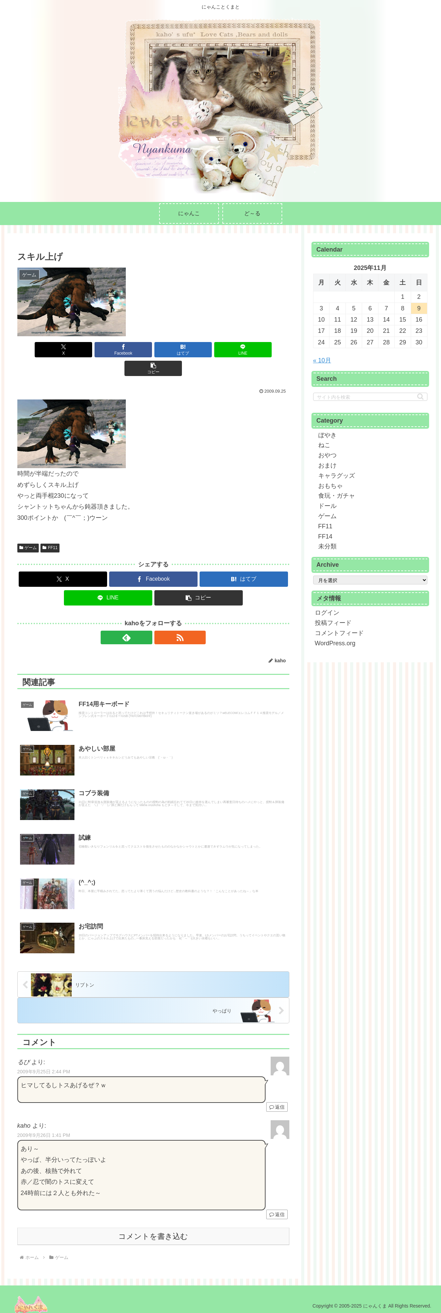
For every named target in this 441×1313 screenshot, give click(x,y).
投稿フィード (333, 622)
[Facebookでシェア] (107, 349)
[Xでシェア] (62, 349)
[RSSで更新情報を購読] (161, 619)
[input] (370, 397)
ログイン (327, 612)
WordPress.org (335, 643)
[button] (244, 349)
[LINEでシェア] (199, 349)
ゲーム (28, 529)
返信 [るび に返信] (277, 1104)
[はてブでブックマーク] (153, 349)
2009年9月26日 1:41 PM (43, 1132)
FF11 (50, 529)
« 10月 (322, 360)
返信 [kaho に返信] (277, 1211)
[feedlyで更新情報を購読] (145, 619)
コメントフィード (339, 633)
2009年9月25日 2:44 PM (43, 1069)
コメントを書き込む (153, 1233)
